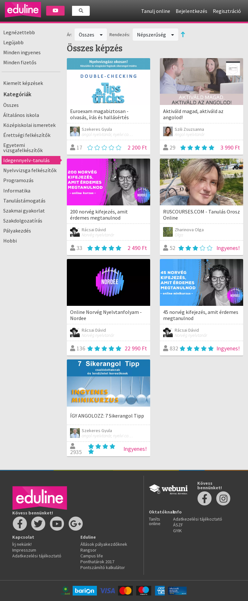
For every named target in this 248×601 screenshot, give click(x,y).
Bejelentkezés (191, 11)
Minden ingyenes (22, 52)
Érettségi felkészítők (26, 135)
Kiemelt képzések (23, 83)
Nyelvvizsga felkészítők (30, 170)
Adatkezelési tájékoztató (36, 556)
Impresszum (24, 550)
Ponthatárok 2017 (97, 562)
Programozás (18, 180)
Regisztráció (227, 11)
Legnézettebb (19, 32)
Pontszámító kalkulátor (102, 567)
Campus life (91, 556)
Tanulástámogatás (24, 200)
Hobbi (10, 240)
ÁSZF (178, 525)
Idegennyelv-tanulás (26, 160)
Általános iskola (21, 115)
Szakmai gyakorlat (24, 210)
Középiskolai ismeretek (29, 125)
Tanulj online (155, 11)
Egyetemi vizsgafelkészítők (23, 147)
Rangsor (88, 550)
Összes (11, 105)
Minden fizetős (19, 62)
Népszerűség (155, 34)
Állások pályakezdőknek (103, 544)
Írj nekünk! (22, 544)
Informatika (16, 190)
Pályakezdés (17, 230)
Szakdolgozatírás (22, 220)
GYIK (177, 531)
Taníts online (154, 521)
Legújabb (13, 42)
